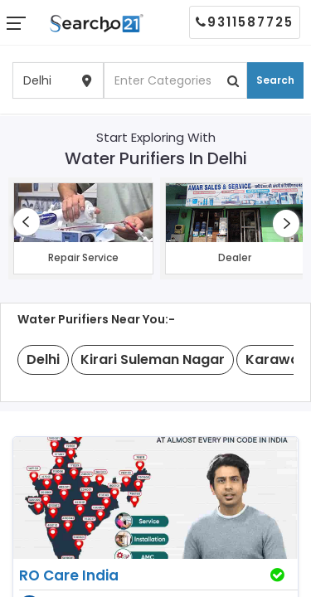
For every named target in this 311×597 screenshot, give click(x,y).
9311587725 (245, 22)
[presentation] (26, 221)
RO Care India (69, 575)
